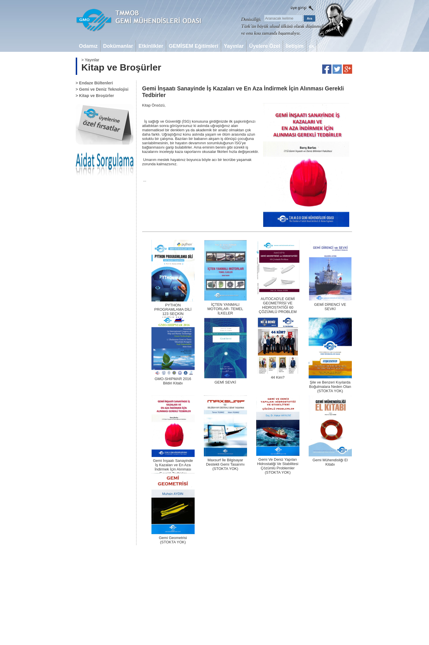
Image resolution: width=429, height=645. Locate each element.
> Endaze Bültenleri (94, 83)
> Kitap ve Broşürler (95, 95)
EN (311, 46)
